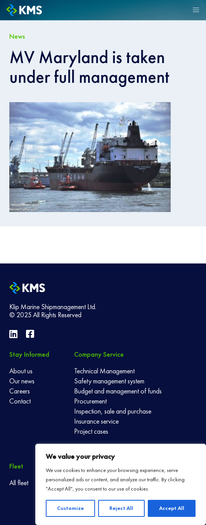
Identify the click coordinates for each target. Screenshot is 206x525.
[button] (196, 10)
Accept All (171, 508)
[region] (120, 484)
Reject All (121, 508)
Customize (70, 508)
